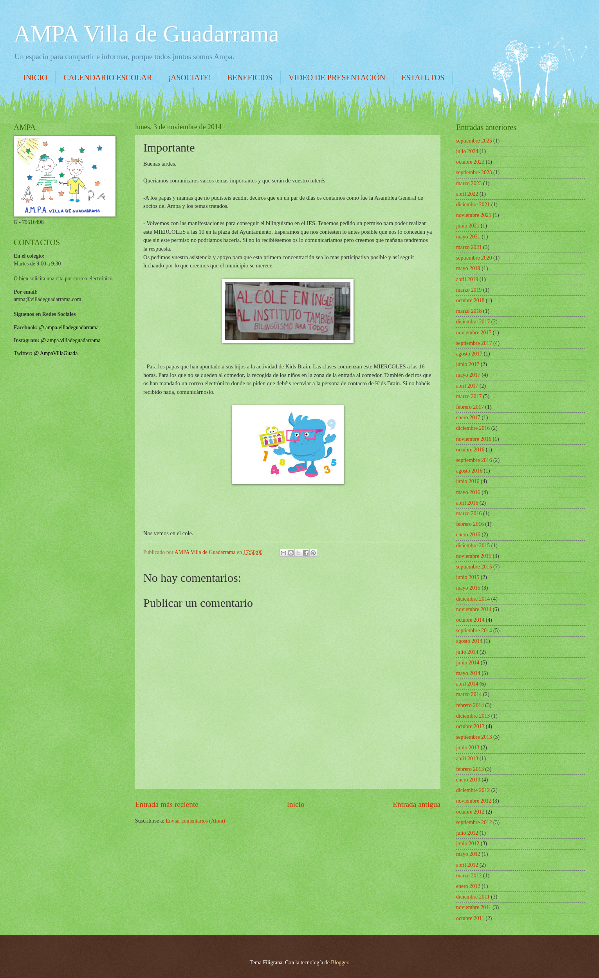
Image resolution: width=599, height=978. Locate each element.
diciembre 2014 (473, 599)
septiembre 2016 (474, 460)
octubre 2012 (470, 812)
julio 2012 (467, 833)
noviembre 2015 (473, 556)
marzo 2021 (469, 247)
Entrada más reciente (166, 804)
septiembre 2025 (474, 141)
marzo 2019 (469, 290)
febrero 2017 (470, 407)
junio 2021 (467, 226)
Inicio (296, 804)
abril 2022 (467, 194)
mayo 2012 (468, 854)
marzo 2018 (469, 311)
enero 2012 (468, 886)
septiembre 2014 (474, 630)
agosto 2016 (469, 471)
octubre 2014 (470, 620)
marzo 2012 (469, 876)
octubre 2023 (470, 162)
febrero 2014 (470, 705)
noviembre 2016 (473, 439)
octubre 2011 (470, 918)
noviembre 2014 (473, 609)
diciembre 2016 (473, 428)
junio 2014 (467, 663)
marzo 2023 (469, 183)
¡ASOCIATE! (189, 77)
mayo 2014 (468, 673)
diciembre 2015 (473, 546)
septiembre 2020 (474, 258)
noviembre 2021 (473, 215)
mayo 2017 (468, 375)
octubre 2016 (470, 450)
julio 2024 (467, 151)
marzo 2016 (469, 513)
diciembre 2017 (473, 322)
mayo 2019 (468, 268)
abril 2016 (467, 503)
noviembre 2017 (473, 333)
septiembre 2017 (474, 343)
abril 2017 (467, 386)
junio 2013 (467, 748)
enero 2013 (468, 780)
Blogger (339, 962)
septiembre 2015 (474, 567)
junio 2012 (467, 843)
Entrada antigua (416, 804)
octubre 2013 (470, 726)
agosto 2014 (469, 641)
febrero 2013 (470, 769)
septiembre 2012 (474, 822)
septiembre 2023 (474, 172)
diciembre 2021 (473, 205)
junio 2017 (467, 364)
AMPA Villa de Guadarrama (146, 34)
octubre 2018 (470, 300)
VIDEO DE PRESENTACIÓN (337, 77)
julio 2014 (467, 652)
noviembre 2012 (473, 801)
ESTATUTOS (422, 77)
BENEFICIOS (249, 77)
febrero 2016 (470, 524)
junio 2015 (467, 577)
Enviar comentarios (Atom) (195, 821)
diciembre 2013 (473, 716)
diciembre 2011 (473, 897)
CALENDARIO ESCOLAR (107, 77)
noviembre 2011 (473, 907)
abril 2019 (467, 279)
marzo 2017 (469, 396)
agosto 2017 (469, 354)
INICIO (35, 77)
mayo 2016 (468, 492)
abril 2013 (467, 758)
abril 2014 (467, 684)
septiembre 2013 (474, 737)
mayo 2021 (468, 237)
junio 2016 (467, 481)
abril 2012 (467, 865)
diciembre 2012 (473, 790)
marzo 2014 (469, 694)
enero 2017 (468, 417)
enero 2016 (468, 535)
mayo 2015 (468, 588)
